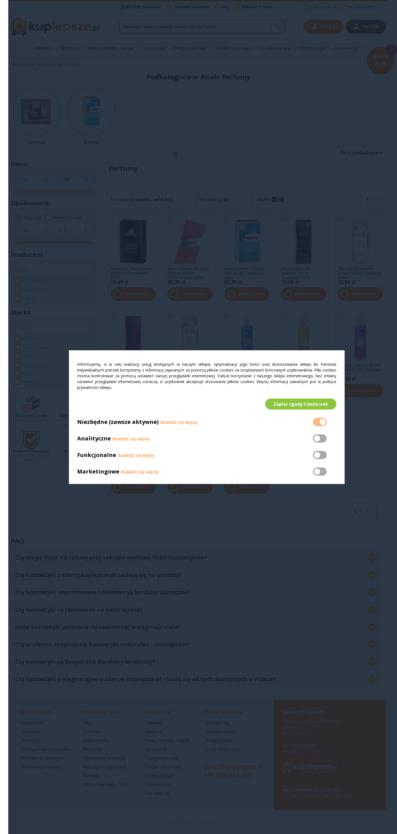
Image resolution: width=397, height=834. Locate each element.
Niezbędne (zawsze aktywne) (118, 422)
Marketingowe (98, 471)
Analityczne (94, 438)
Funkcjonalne (96, 455)
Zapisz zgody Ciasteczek (300, 404)
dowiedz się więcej (178, 422)
